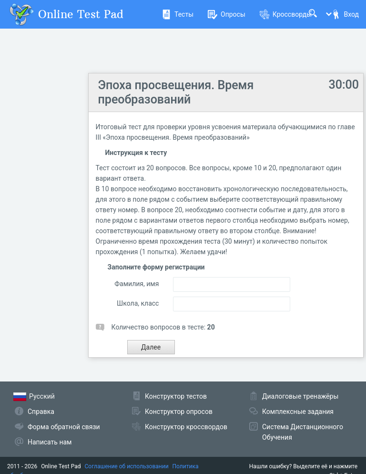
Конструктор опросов (179, 411)
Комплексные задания (298, 411)
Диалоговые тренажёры (300, 396)
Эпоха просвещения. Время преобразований (176, 92)
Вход (345, 14)
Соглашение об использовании (127, 466)
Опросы (226, 14)
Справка (41, 411)
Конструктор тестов (176, 396)
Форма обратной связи (64, 427)
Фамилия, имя (136, 284)
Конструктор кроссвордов (186, 427)
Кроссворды (286, 14)
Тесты (177, 14)
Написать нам (49, 442)
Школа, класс (138, 303)
